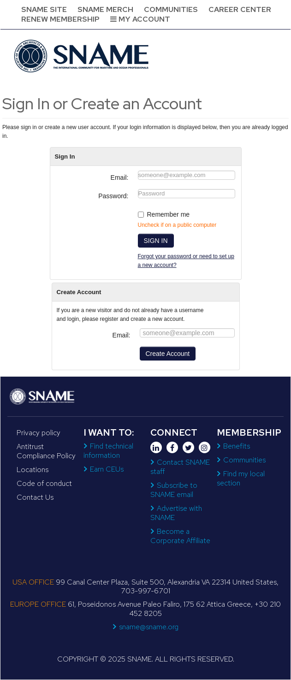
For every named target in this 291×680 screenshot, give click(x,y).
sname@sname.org (148, 627)
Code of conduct (44, 483)
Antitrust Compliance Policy (46, 451)
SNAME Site (44, 9)
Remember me (168, 214)
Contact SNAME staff (180, 466)
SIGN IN (156, 240)
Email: (120, 177)
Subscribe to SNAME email (173, 489)
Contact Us (35, 497)
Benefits (236, 446)
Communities (171, 9)
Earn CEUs (107, 469)
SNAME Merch (105, 9)
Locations (32, 469)
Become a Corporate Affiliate (180, 535)
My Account (140, 19)
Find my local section (241, 478)
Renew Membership (60, 19)
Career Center (239, 9)
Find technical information (108, 450)
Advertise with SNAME (176, 512)
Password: (113, 196)
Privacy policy (38, 433)
